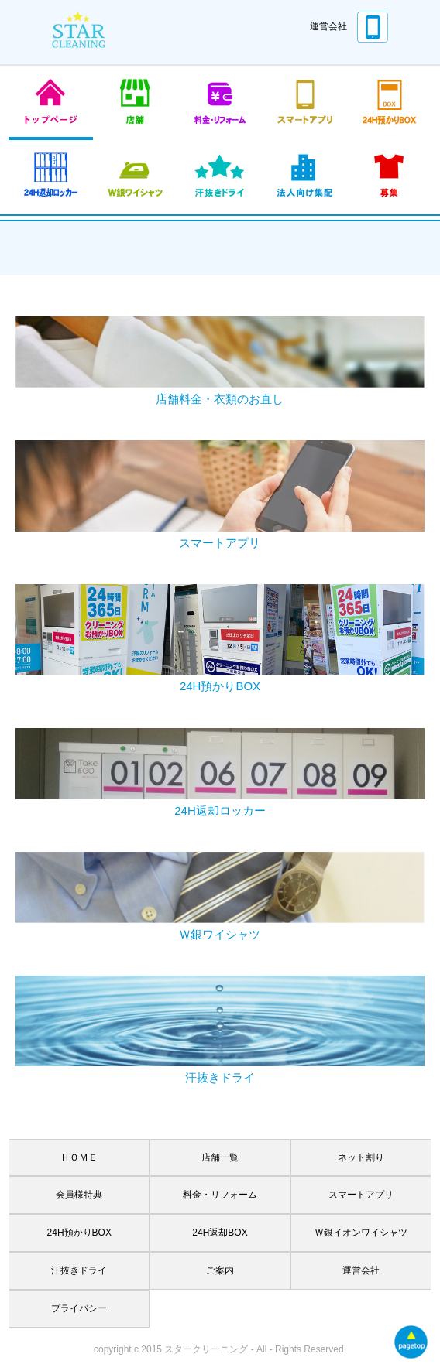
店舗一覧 (220, 1157)
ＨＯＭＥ (79, 1157)
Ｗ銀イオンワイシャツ (361, 1232)
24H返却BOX (219, 1232)
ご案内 (220, 1270)
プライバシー (79, 1308)
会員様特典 (79, 1194)
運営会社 (328, 26)
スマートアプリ (361, 1194)
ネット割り (361, 1157)
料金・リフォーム (220, 1194)
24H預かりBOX (79, 1232)
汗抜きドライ (79, 1270)
